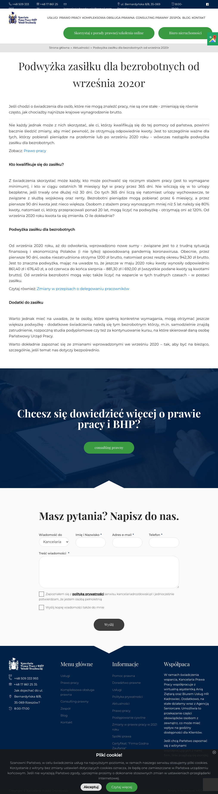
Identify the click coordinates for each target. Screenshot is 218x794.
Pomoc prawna (123, 676)
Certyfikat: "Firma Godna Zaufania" (130, 745)
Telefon (154, 535)
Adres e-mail (122, 535)
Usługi (65, 676)
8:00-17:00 (21, 708)
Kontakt (66, 722)
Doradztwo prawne (126, 683)
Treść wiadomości (53, 553)
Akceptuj (91, 787)
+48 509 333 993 (26, 678)
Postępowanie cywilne (128, 718)
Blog (64, 715)
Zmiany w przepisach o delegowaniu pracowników (83, 289)
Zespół (65, 708)
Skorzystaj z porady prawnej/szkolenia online (109, 33)
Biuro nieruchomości (185, 33)
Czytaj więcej (121, 787)
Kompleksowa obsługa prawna (77, 692)
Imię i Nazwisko (88, 535)
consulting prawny (109, 447)
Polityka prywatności (127, 697)
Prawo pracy (35, 151)
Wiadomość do (50, 535)
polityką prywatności (88, 594)
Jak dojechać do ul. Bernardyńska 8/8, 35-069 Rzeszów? (28, 696)
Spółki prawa (121, 736)
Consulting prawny (75, 701)
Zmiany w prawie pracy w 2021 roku (134, 727)
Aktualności (121, 704)
